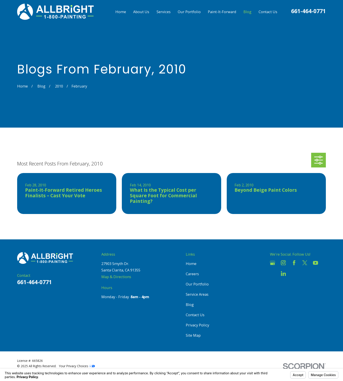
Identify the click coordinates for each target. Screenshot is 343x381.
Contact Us (195, 314)
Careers (192, 273)
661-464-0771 (308, 11)
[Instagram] (283, 262)
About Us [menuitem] (141, 11)
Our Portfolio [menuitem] (189, 11)
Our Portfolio (197, 284)
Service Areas (197, 294)
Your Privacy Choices (77, 366)
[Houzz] (272, 273)
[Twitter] (304, 262)
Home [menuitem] (120, 11)
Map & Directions (116, 276)
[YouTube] (315, 262)
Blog (190, 304)
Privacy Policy (197, 325)
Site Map (193, 335)
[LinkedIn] (283, 273)
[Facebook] (294, 262)
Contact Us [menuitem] (268, 11)
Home (191, 263)
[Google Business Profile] (272, 262)
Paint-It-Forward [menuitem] (222, 11)
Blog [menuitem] (247, 11)
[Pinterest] (294, 273)
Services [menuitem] (164, 11)
